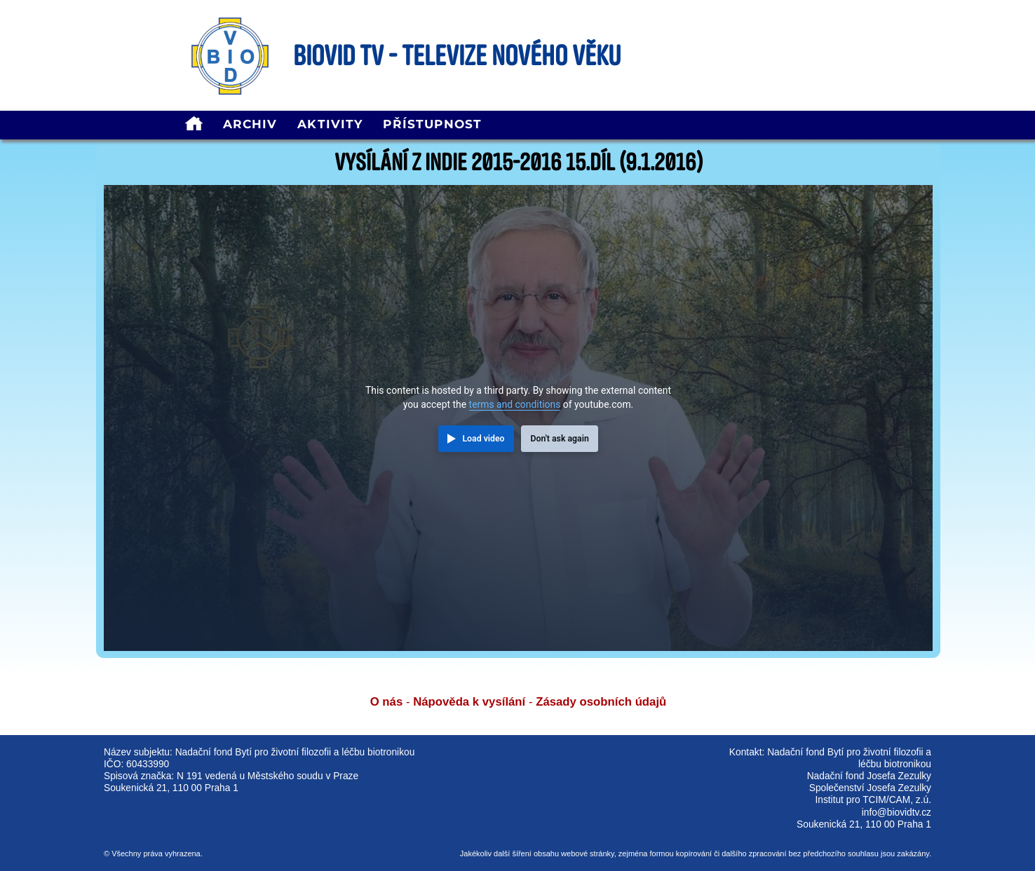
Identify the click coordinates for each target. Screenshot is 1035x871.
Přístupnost (432, 124)
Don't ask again (559, 439)
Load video (483, 439)
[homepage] (193, 125)
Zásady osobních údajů (601, 701)
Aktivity (330, 124)
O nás (386, 701)
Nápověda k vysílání (469, 701)
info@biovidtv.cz (896, 812)
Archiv (250, 124)
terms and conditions (515, 404)
